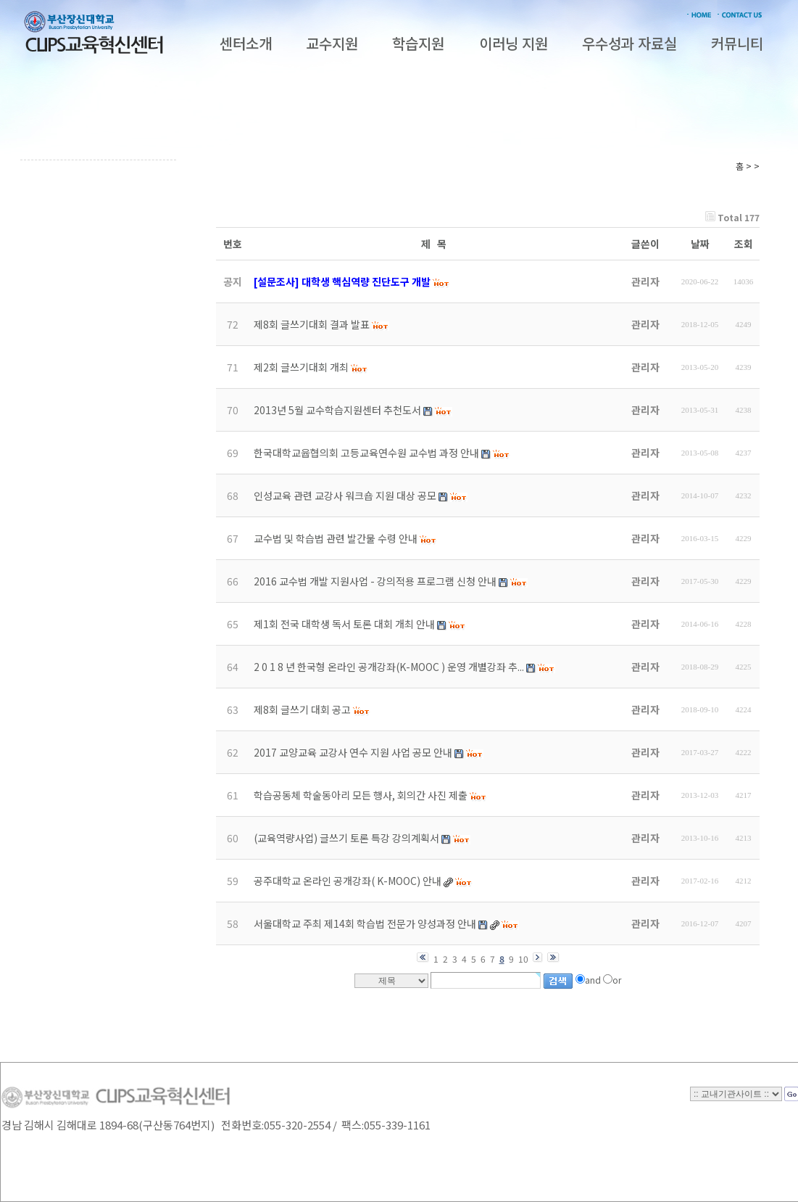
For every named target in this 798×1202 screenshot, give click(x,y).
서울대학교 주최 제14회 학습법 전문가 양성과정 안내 (365, 923)
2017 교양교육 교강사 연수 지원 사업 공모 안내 (353, 752)
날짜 (700, 243)
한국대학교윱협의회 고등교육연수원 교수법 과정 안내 (366, 452)
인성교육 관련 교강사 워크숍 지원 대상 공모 (345, 495)
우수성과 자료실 (629, 43)
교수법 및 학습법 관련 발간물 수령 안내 (335, 538)
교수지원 (332, 43)
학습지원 (418, 43)
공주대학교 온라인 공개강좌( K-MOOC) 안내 (347, 880)
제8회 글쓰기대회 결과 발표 (312, 324)
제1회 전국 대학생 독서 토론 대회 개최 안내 (344, 624)
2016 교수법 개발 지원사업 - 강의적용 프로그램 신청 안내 (375, 581)
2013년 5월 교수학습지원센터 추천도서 (337, 410)
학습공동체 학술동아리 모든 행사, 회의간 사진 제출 (360, 795)
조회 (743, 243)
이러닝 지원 (513, 43)
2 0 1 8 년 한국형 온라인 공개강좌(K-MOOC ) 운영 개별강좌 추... (389, 666)
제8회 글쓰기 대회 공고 (302, 709)
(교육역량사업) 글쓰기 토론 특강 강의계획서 (346, 838)
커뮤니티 (737, 43)
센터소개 (246, 43)
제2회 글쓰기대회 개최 (301, 367)
